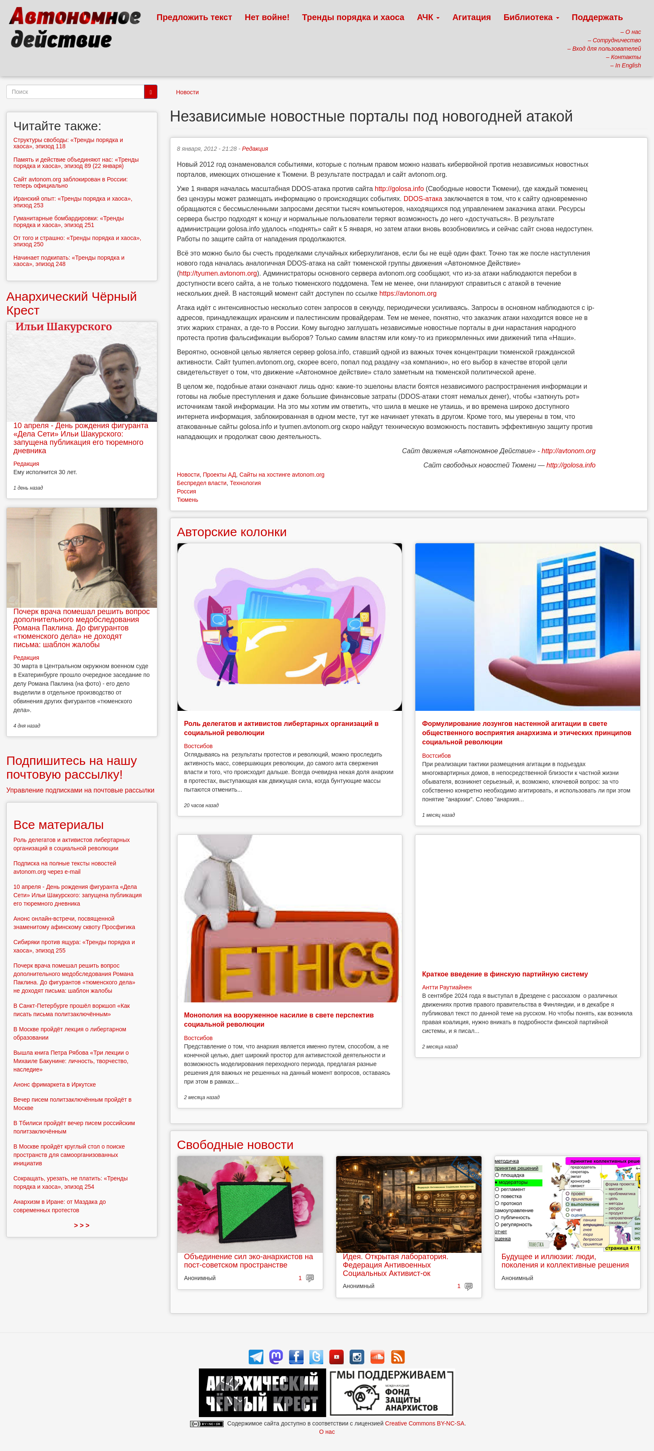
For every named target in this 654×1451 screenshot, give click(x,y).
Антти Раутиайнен (446, 987)
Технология (245, 483)
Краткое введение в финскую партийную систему (505, 974)
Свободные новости (235, 1145)
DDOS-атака (423, 198)
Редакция (255, 148)
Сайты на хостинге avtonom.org (282, 474)
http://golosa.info (399, 188)
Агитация (471, 17)
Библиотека (531, 17)
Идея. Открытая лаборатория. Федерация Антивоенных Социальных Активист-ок (395, 1265)
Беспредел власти (202, 483)
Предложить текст (194, 17)
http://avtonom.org (569, 450)
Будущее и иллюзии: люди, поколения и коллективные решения (565, 1260)
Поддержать (597, 17)
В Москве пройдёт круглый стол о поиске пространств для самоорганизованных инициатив (69, 1155)
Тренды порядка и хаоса (353, 17)
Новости (187, 92)
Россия (186, 491)
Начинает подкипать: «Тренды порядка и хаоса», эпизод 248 (68, 260)
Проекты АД (219, 474)
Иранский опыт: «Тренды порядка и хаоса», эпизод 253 (72, 201)
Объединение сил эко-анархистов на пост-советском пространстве (248, 1260)
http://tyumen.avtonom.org (218, 273)
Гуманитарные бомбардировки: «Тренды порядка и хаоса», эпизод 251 (68, 221)
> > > (82, 1225)
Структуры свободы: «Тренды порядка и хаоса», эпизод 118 (68, 143)
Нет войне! (267, 17)
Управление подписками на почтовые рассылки (80, 790)
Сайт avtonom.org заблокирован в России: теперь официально (70, 182)
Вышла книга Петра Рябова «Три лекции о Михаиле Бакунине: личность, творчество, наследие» (71, 1061)
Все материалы (58, 824)
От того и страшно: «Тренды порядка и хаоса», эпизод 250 (77, 241)
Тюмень (187, 499)
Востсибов (198, 746)
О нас (327, 1431)
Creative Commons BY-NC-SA (424, 1423)
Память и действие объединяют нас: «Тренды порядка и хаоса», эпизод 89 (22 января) (76, 162)
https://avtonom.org (408, 293)
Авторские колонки (232, 532)
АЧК (428, 17)
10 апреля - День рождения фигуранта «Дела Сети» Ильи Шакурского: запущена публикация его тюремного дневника (80, 437)
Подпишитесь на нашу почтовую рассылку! (71, 767)
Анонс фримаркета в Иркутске (54, 1084)
